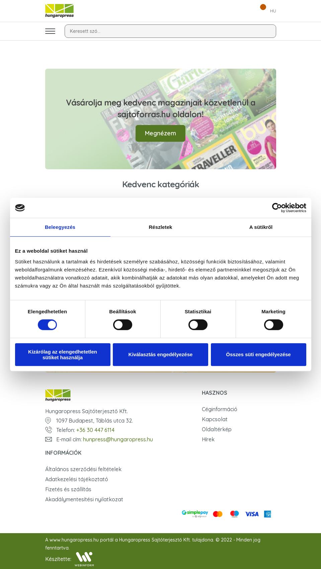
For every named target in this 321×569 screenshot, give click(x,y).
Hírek (208, 439)
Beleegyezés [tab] (60, 227)
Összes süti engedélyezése (258, 354)
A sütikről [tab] (261, 227)
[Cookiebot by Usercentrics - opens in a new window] (277, 208)
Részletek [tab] (160, 227)
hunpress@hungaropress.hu (118, 439)
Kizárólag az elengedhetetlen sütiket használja (62, 354)
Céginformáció (219, 409)
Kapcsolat (215, 419)
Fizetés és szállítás (68, 489)
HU (273, 10)
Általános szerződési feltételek (83, 469)
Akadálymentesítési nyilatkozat (84, 499)
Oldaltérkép (217, 429)
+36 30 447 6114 (95, 430)
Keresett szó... (85, 31)
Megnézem (160, 133)
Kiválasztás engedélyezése (161, 354)
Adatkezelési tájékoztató (76, 479)
